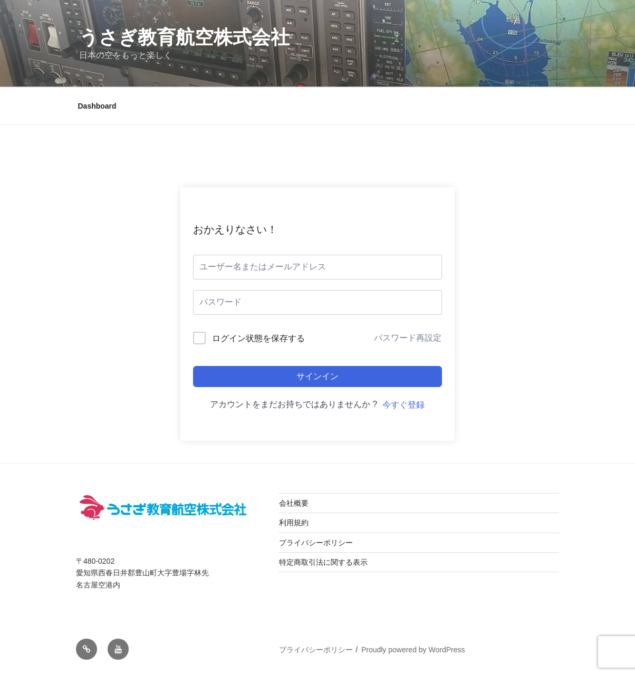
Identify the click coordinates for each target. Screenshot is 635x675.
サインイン (317, 376)
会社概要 (294, 503)
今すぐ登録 (403, 404)
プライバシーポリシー (316, 542)
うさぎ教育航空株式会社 (184, 37)
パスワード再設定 (407, 337)
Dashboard (97, 106)
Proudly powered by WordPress (413, 649)
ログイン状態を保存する (258, 338)
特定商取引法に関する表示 (323, 562)
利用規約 (294, 522)
